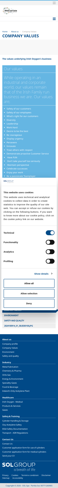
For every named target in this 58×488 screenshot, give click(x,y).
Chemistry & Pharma (11, 370)
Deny (29, 303)
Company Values (10, 347)
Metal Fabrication (10, 366)
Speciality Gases (9, 382)
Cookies (15, 475)
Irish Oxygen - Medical (12, 401)
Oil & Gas (6, 374)
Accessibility (17, 478)
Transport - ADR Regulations (15, 432)
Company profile (10, 343)
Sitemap (5, 478)
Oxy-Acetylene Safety (12, 424)
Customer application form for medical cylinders (24, 451)
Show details (41, 273)
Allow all (29, 283)
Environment (8, 352)
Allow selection (29, 293)
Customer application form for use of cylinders (23, 447)
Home (5, 31)
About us (15, 31)
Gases (5, 410)
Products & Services (11, 406)
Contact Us (7, 443)
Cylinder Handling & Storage (15, 420)
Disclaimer (46, 475)
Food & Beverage (10, 387)
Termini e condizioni (29, 475)
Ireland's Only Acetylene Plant (16, 391)
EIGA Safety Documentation (15, 428)
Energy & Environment (12, 378)
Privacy (5, 475)
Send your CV (8, 455)
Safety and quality (10, 356)
